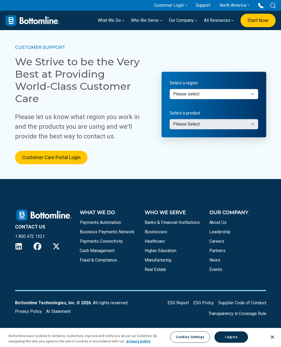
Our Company (183, 20)
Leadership (220, 231)
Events (215, 269)
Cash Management (97, 250)
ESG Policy (203, 302)
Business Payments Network (107, 231)
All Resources (219, 20)
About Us (218, 222)
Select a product (185, 113)
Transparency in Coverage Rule (237, 313)
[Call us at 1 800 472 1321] (261, 5)
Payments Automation (100, 222)
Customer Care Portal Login (51, 157)
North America (233, 5)
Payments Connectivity (101, 241)
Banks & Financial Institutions (172, 222)
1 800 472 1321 (30, 236)
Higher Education (160, 250)
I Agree (231, 337)
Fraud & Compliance (98, 260)
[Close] (272, 337)
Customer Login (169, 5)
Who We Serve (146, 20)
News (214, 260)
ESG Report (178, 302)
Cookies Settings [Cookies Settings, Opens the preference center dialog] (190, 337)
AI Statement (58, 311)
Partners (217, 250)
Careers (216, 241)
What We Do (111, 20)
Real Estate (155, 269)
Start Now (258, 20)
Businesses (156, 231)
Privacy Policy (28, 311)
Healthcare (155, 241)
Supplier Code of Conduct (242, 302)
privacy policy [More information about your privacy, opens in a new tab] (138, 341)
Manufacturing (158, 260)
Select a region (184, 82)
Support (203, 5)
